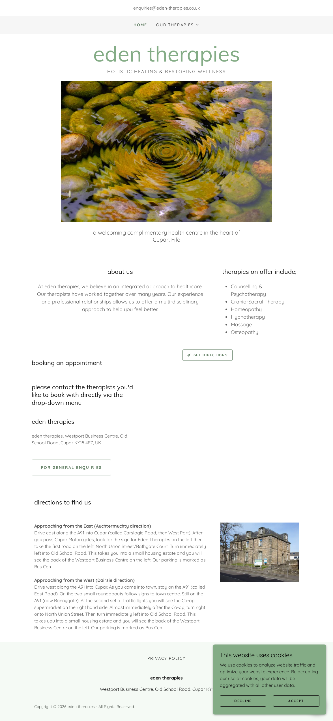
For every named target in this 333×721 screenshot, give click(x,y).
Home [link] (140, 24)
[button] (177, 24)
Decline (243, 701)
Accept (296, 701)
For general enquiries (71, 467)
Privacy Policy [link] (166, 658)
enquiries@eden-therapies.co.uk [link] (166, 8)
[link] (166, 60)
